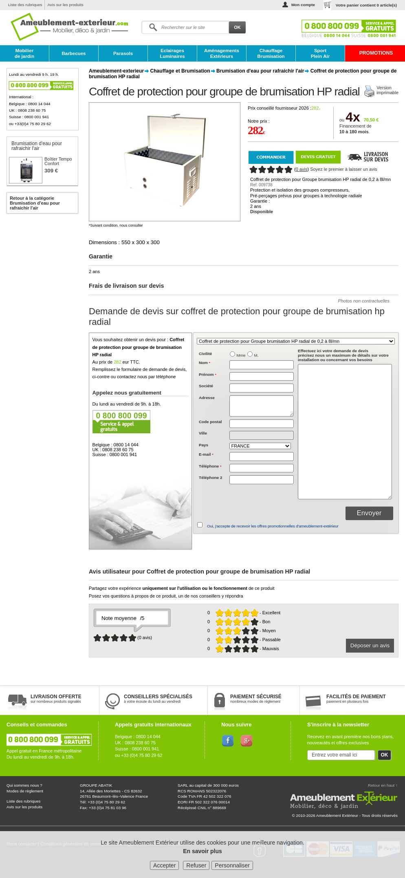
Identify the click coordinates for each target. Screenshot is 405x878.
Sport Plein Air (320, 53)
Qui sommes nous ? (24, 785)
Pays (203, 445)
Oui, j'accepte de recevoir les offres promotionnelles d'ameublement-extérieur (273, 526)
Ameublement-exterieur (116, 71)
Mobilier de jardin (24, 53)
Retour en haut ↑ (383, 785)
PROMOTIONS (376, 53)
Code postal (210, 421)
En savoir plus (202, 851)
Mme (241, 355)
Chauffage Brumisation (270, 53)
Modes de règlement (25, 791)
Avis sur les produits (65, 4)
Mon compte (303, 4)
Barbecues (74, 53)
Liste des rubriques (25, 4)
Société (206, 386)
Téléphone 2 (210, 477)
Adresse (207, 397)
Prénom (207, 374)
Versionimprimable (387, 90)
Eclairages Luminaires (172, 53)
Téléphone (210, 466)
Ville (203, 433)
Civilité (205, 353)
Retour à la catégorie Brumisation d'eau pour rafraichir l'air (35, 203)
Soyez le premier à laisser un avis (343, 169)
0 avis (302, 169)
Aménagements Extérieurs (221, 53)
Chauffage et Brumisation (180, 71)
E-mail (206, 454)
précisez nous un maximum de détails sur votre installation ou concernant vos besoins (343, 355)
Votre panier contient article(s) (366, 5)
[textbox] (261, 423)
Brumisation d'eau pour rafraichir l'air (260, 71)
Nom (204, 362)
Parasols (123, 53)
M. (256, 355)
